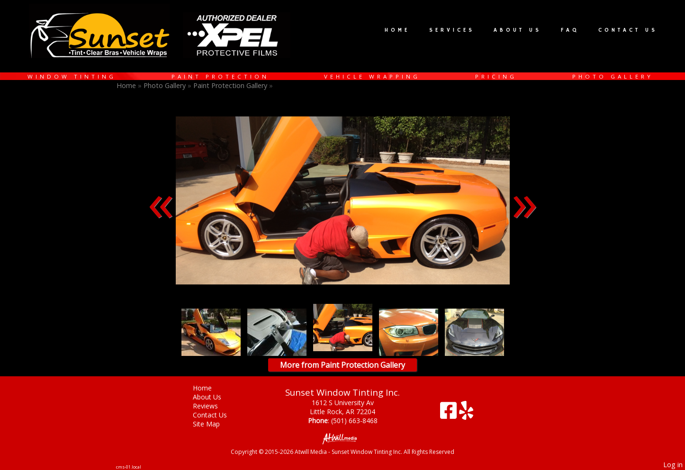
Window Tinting (71, 76)
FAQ (570, 30)
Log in (673, 464)
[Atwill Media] (342, 438)
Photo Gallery (612, 76)
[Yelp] (466, 414)
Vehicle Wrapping (372, 76)
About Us (517, 30)
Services (452, 30)
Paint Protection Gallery (231, 85)
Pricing (496, 76)
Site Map (213, 423)
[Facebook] (449, 414)
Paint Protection (220, 76)
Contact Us (628, 30)
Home (397, 30)
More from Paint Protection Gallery (342, 365)
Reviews (212, 405)
